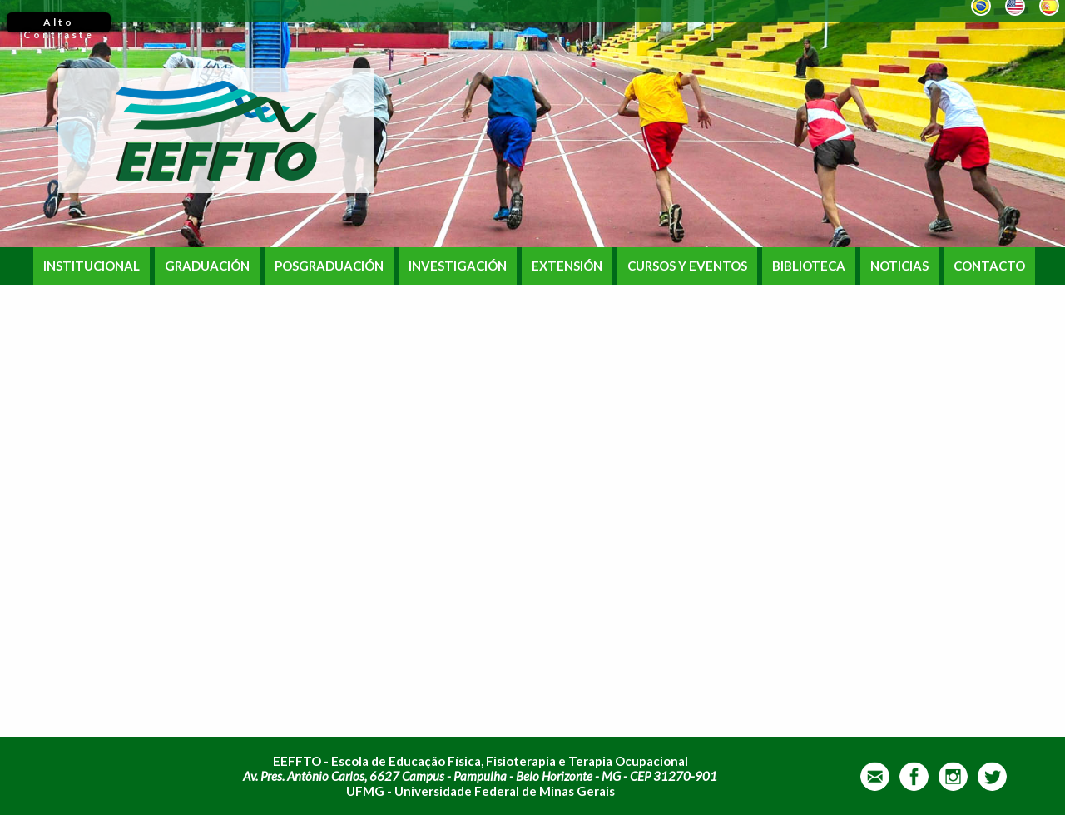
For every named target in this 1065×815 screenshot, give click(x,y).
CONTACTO (989, 266)
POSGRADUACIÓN (329, 266)
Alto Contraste (58, 24)
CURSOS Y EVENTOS (687, 266)
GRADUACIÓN (207, 266)
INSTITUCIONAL (91, 266)
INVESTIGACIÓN (458, 266)
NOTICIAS (899, 266)
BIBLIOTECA (808, 266)
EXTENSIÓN (567, 266)
